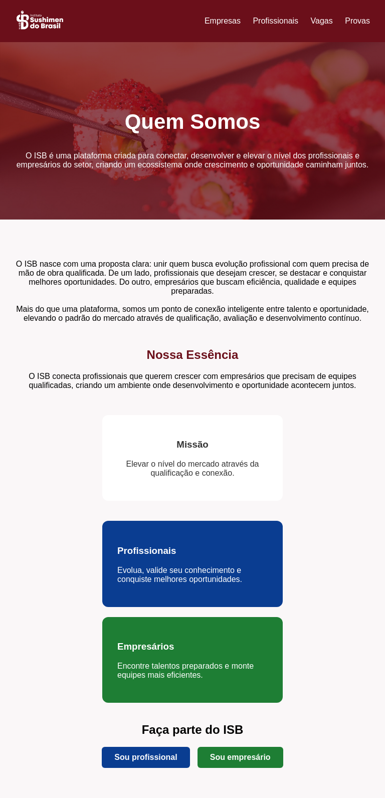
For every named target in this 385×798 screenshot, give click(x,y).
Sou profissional (145, 757)
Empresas (223, 21)
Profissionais (275, 21)
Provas (357, 21)
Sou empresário (240, 757)
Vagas (322, 21)
